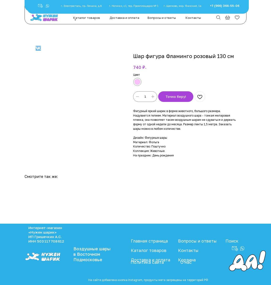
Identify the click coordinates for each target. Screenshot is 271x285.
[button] (47, 6)
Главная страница (149, 240)
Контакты (193, 18)
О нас (186, 262)
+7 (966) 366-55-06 (224, 6)
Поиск (231, 240)
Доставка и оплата (124, 18)
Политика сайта (147, 262)
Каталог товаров (86, 18)
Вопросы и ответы (162, 18)
